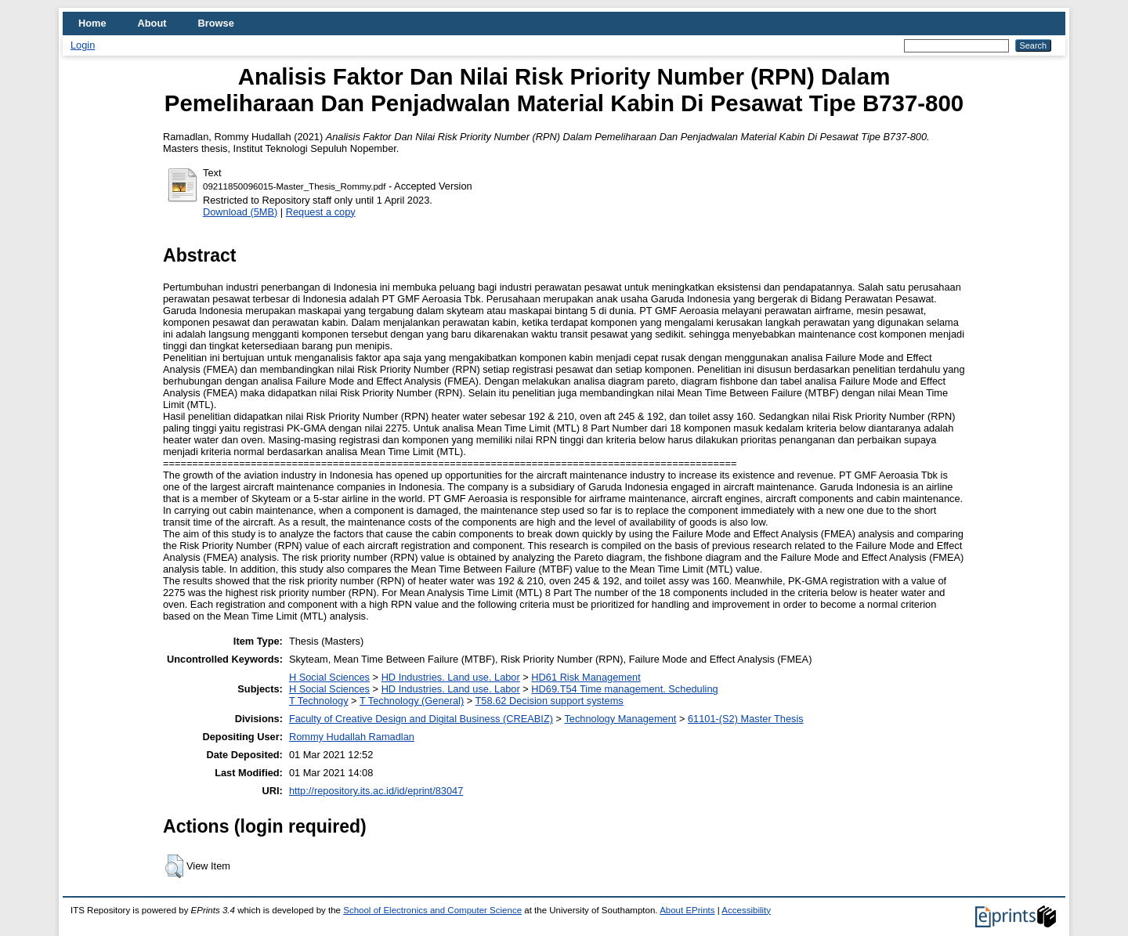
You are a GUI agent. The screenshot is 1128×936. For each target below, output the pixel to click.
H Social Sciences (329, 677)
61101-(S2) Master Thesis (746, 719)
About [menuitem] (152, 23)
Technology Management (620, 719)
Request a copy (321, 212)
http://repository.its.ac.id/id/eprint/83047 (376, 791)
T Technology (319, 701)
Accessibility (746, 910)
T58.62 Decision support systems (549, 701)
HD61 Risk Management (585, 677)
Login (82, 45)
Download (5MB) (240, 212)
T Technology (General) (412, 701)
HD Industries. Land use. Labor (450, 677)
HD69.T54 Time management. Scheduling (624, 689)
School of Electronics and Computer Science (432, 910)
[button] (174, 866)
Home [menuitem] (92, 23)
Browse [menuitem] (216, 23)
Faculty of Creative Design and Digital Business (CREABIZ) (421, 719)
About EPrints (687, 910)
